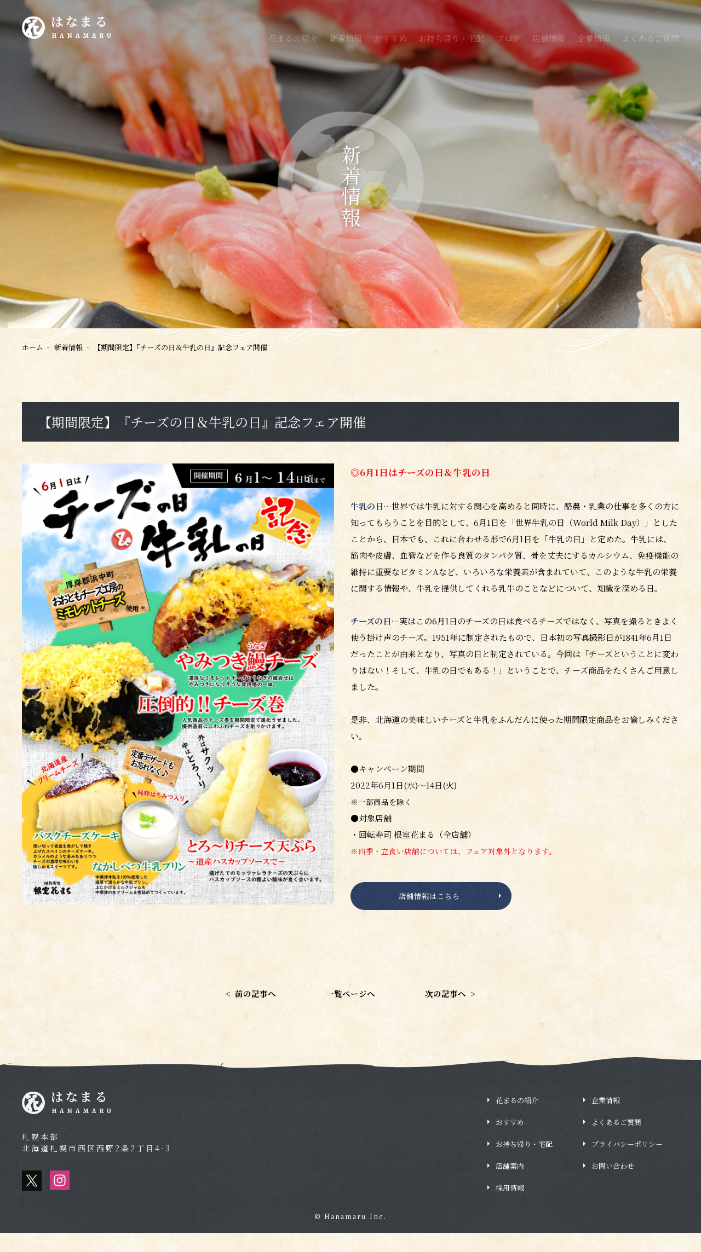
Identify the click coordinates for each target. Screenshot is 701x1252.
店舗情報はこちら (428, 899)
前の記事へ (246, 1011)
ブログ (508, 38)
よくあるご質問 (650, 38)
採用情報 (641, 8)
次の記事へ (455, 1011)
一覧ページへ (350, 1011)
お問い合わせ (612, 1185)
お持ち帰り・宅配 (451, 38)
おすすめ (390, 38)
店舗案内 (510, 1185)
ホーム (32, 347)
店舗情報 (548, 38)
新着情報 (345, 38)
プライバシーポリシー (627, 1163)
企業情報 (593, 38)
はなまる (88, 29)
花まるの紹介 (293, 38)
